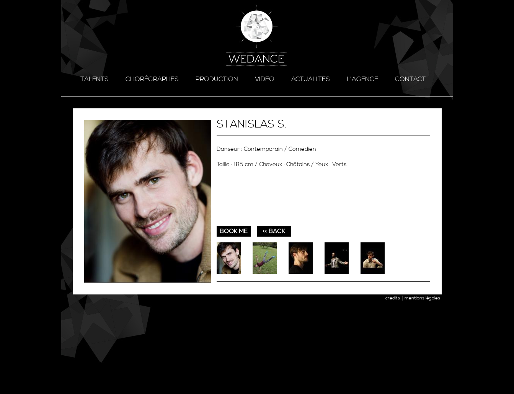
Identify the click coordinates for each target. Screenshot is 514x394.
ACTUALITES (310, 79)
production (217, 79)
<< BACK (274, 231)
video (264, 79)
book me (234, 231)
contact (410, 79)
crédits (392, 298)
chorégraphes (152, 79)
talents (94, 79)
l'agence (362, 79)
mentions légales (422, 298)
